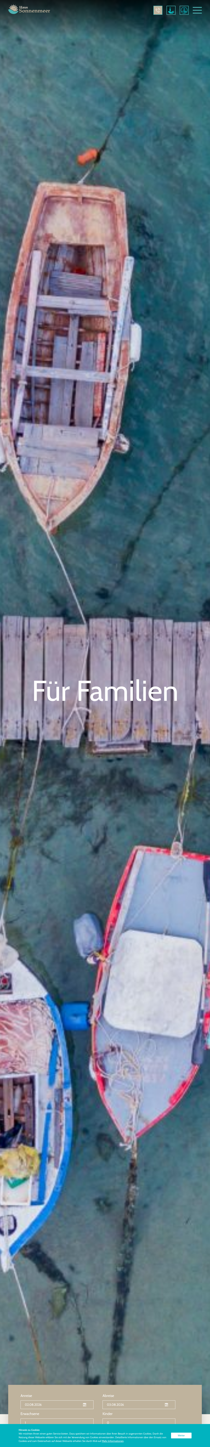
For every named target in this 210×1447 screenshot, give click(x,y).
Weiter (181, 1435)
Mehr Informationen (113, 1440)
